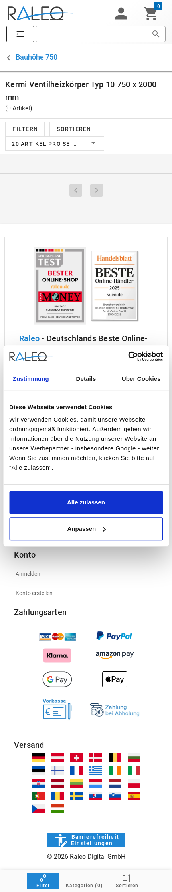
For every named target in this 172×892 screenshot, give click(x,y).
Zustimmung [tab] (31, 378)
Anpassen (86, 528)
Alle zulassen (86, 502)
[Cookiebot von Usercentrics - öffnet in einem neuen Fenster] (128, 356)
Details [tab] (86, 378)
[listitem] (86, 573)
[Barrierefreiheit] (86, 840)
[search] (91, 34)
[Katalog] (20, 34)
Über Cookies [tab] (141, 378)
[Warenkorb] (151, 13)
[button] (120, 13)
